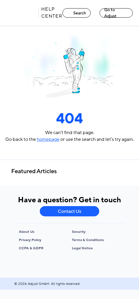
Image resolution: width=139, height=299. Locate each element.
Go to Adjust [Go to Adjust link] (110, 13)
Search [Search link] (76, 13)
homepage (48, 139)
